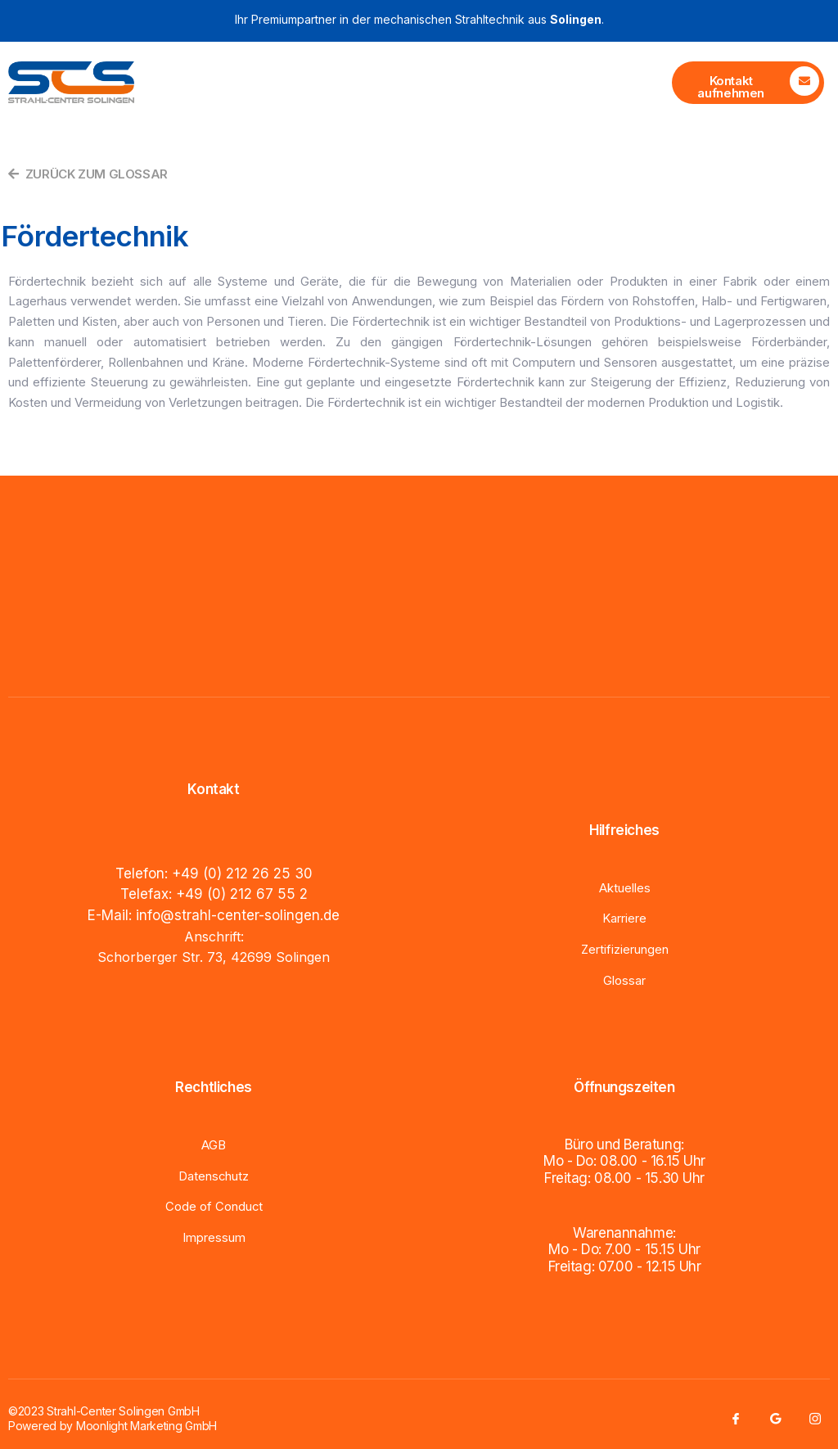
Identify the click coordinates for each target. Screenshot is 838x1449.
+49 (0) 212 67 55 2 (242, 894)
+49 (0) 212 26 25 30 (242, 873)
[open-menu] (645, 82)
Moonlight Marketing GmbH (146, 1425)
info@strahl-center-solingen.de (238, 914)
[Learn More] (748, 82)
